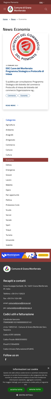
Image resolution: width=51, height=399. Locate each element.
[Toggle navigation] (4, 9)
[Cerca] (46, 9)
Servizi (8, 215)
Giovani (9, 174)
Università (10, 240)
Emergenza (10, 169)
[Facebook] (5, 359)
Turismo (9, 235)
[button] (25, 395)
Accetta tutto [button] (16, 390)
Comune (9, 149)
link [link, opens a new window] (25, 385)
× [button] (48, 368)
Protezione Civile (12, 204)
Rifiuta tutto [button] (35, 390)
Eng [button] (42, 2)
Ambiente (10, 129)
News (13, 19)
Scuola (8, 210)
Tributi (8, 230)
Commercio (10, 144)
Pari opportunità (12, 194)
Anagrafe (9, 134)
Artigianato (10, 139)
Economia (10, 159)
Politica (9, 199)
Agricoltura (10, 124)
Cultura (9, 154)
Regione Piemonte (11, 2)
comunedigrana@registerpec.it (19, 307)
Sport (8, 225)
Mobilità (9, 184)
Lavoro (8, 179)
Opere (8, 189)
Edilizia (9, 164)
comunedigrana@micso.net (20, 303)
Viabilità (9, 245)
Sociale (9, 220)
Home (5, 19)
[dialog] (25, 382)
